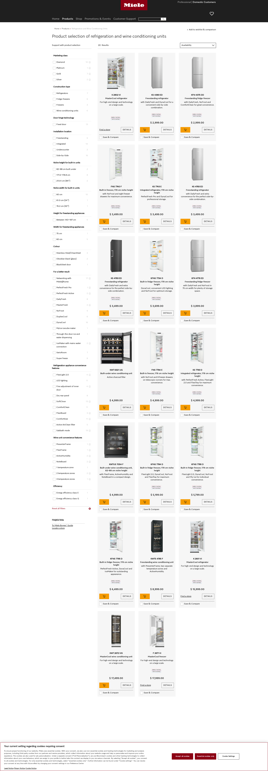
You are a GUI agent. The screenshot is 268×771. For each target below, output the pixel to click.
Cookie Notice (30, 768)
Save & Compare (110, 137)
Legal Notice (9, 768)
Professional (184, 2)
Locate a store (58, 528)
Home (56, 29)
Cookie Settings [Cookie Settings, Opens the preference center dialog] (228, 756)
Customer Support (124, 19)
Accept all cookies (183, 756)
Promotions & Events (98, 19)
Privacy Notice (19, 768)
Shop (79, 19)
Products (65, 29)
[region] (134, 756)
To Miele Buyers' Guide (62, 526)
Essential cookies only (205, 756)
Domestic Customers (204, 2)
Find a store (104, 130)
